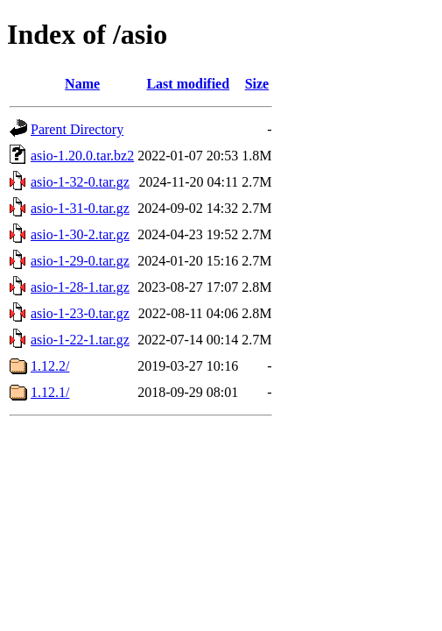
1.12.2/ (50, 365)
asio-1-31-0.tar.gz (80, 208)
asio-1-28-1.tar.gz (80, 287)
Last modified (187, 83)
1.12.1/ (50, 392)
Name (82, 83)
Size (257, 83)
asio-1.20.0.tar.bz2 (82, 155)
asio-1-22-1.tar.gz (80, 339)
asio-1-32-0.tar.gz (80, 181)
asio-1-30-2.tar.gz (80, 234)
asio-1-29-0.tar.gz (80, 260)
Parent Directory (77, 129)
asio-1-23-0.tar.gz (80, 313)
